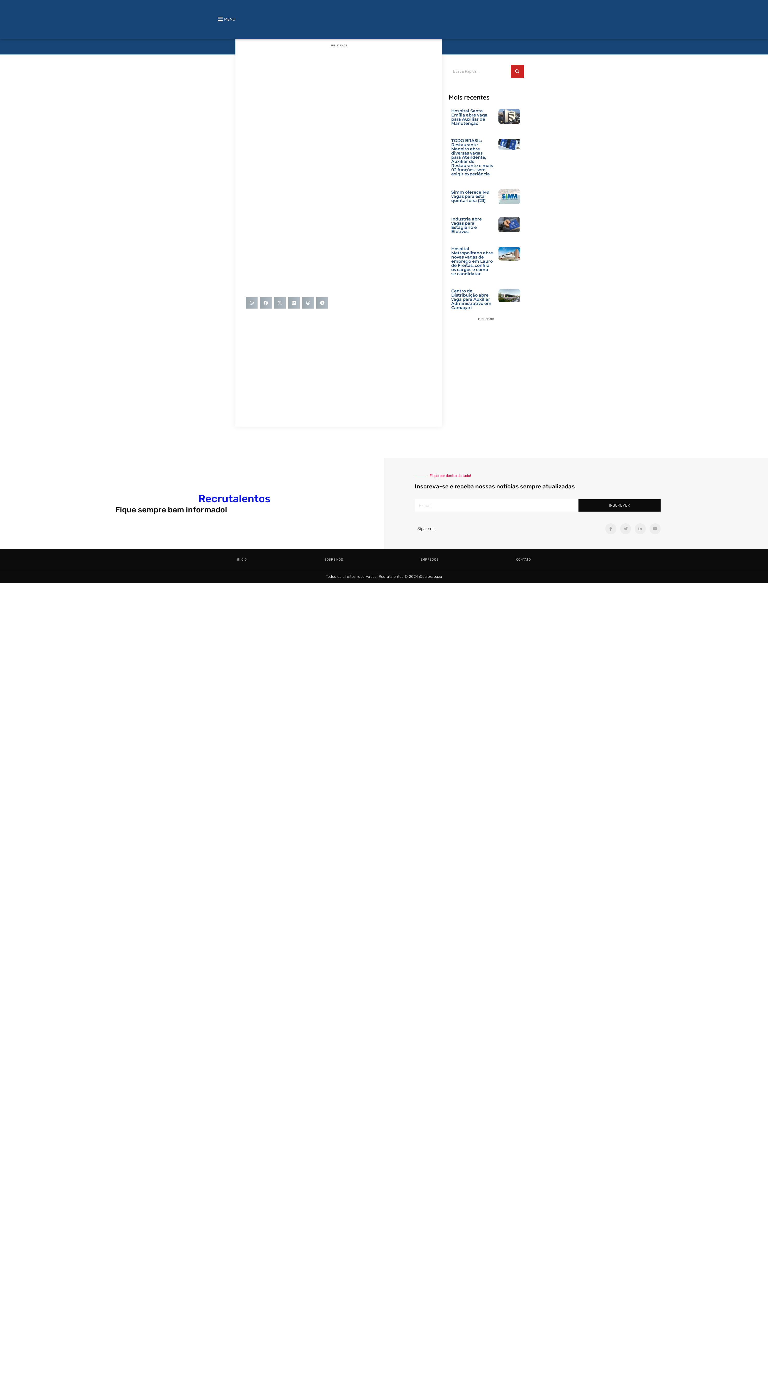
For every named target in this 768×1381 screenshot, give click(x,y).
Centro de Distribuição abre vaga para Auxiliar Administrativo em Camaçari (471, 299)
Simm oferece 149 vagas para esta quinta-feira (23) (470, 196)
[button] (252, 303)
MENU (229, 19)
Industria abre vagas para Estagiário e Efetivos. (466, 225)
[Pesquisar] (517, 71)
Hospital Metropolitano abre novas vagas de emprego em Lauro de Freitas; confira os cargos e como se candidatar (472, 261)
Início (242, 559)
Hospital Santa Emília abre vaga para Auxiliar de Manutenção (469, 117)
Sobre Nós (334, 559)
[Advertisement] (369, 88)
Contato (523, 559)
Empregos (429, 559)
